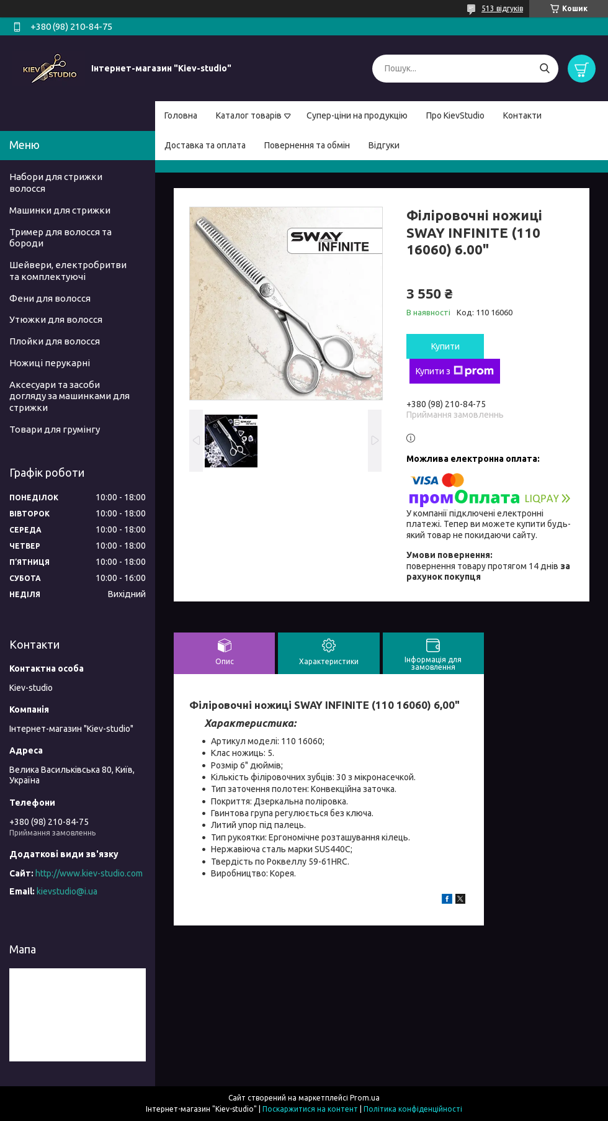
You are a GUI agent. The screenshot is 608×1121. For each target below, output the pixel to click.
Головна (180, 115)
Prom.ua (365, 1098)
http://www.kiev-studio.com (89, 873)
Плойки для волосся (54, 341)
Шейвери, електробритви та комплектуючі (68, 270)
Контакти (522, 115)
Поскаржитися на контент (310, 1109)
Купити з (455, 371)
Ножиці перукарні (49, 363)
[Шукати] (544, 69)
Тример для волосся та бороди (60, 238)
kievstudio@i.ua (67, 891)
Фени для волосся (50, 298)
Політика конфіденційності (413, 1109)
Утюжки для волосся (55, 319)
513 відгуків (502, 8)
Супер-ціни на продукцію (357, 115)
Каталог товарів (249, 115)
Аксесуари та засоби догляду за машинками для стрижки (69, 396)
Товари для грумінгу (54, 429)
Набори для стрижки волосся (55, 182)
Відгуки (384, 145)
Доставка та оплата (205, 145)
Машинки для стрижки (59, 210)
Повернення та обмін (307, 145)
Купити (445, 346)
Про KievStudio (455, 115)
